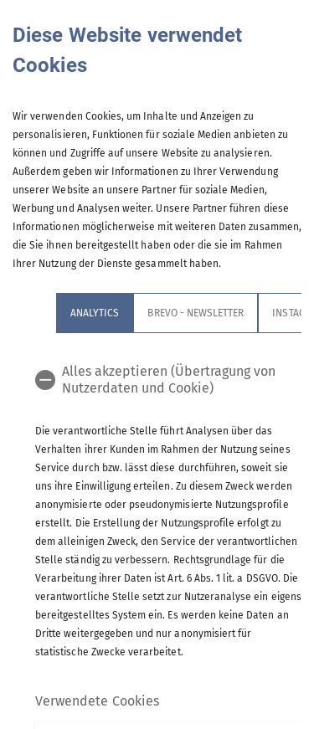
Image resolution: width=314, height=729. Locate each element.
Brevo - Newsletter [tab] (195, 313)
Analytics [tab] (94, 313)
